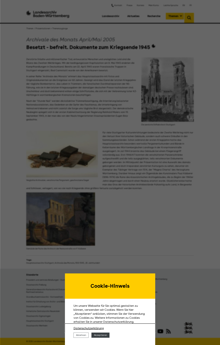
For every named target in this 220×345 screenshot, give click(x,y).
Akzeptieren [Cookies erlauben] (100, 335)
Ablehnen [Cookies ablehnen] (81, 335)
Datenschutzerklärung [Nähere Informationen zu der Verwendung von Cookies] (89, 328)
